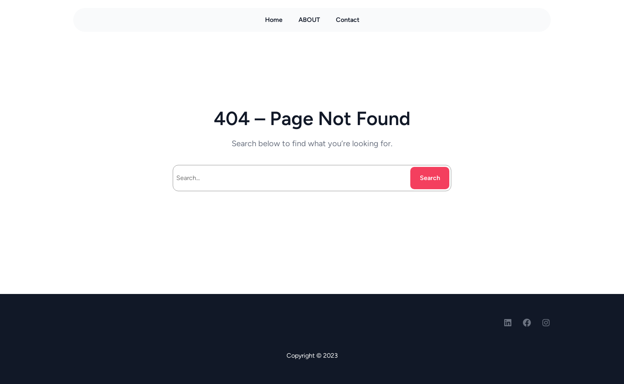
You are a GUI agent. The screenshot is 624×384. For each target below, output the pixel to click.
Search (430, 178)
